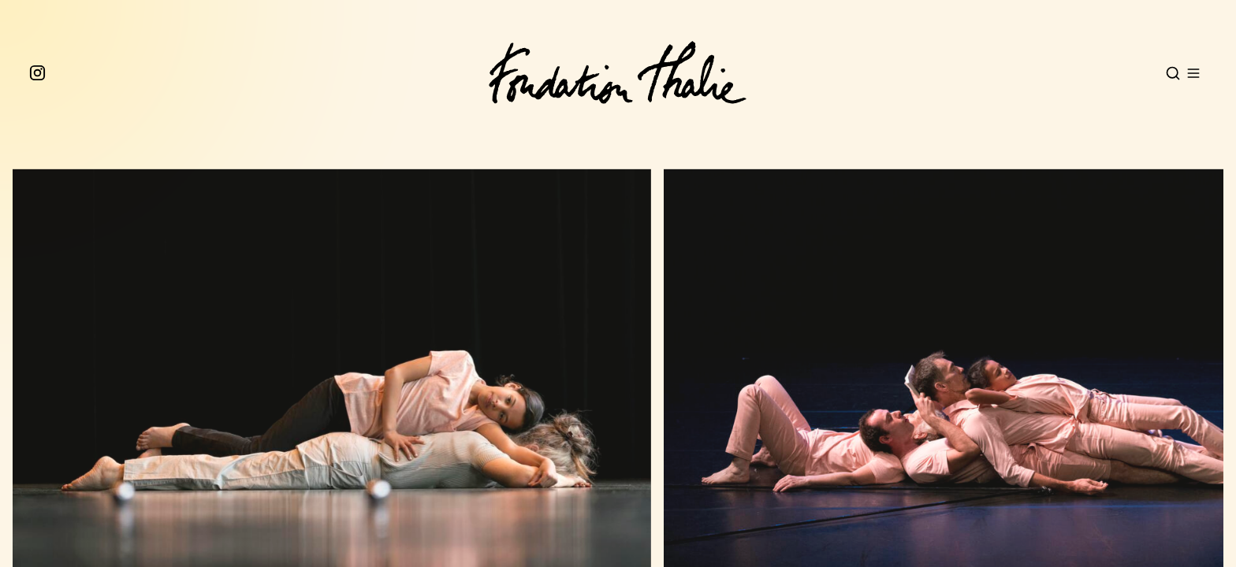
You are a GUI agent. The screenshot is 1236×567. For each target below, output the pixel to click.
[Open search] (1173, 73)
